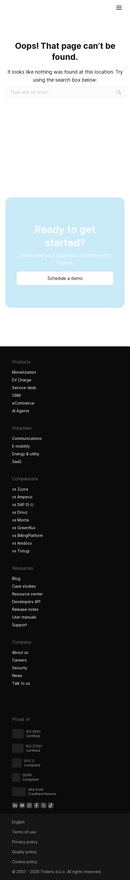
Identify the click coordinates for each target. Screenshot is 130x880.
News (17, 675)
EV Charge (21, 380)
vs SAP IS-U (23, 504)
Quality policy (24, 851)
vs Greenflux (23, 527)
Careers (19, 660)
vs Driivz (19, 512)
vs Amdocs (22, 543)
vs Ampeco (22, 496)
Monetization (24, 372)
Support (19, 624)
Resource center (27, 594)
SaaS (16, 461)
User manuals (24, 617)
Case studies (24, 586)
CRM (16, 395)
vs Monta (20, 520)
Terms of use (24, 832)
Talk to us (21, 683)
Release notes (25, 609)
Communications (27, 438)
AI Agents (21, 410)
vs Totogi (20, 551)
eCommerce (23, 403)
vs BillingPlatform (27, 535)
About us (20, 652)
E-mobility (21, 446)
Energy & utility (25, 453)
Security (19, 667)
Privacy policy (25, 841)
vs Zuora (20, 489)
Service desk (24, 387)
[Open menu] (119, 7)
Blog (16, 578)
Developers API (26, 601)
